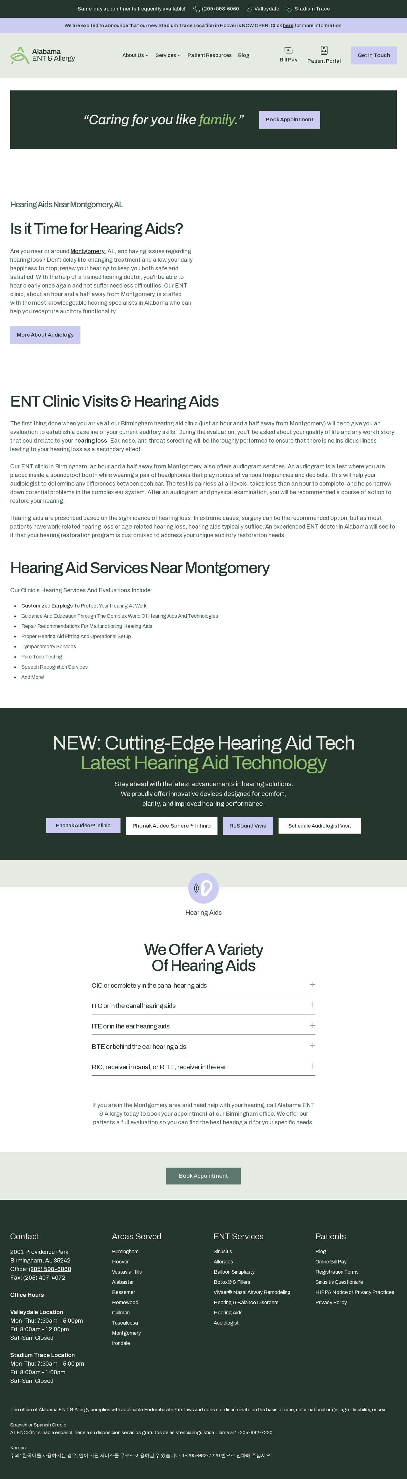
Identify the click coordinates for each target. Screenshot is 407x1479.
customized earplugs (47, 567)
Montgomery (88, 232)
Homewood (125, 1263)
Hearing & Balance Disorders (246, 1263)
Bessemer (123, 1253)
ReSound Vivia (248, 787)
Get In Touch (374, 55)
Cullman (121, 1273)
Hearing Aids (228, 1273)
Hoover (120, 1223)
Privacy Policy (331, 1263)
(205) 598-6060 (50, 1230)
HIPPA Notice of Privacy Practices (354, 1253)
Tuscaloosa (125, 1284)
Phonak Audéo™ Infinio (82, 787)
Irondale (121, 1304)
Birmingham (125, 1212)
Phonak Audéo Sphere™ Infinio (171, 787)
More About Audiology (45, 316)
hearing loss (90, 403)
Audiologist (226, 1284)
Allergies (223, 1223)
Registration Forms (337, 1233)
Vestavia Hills (127, 1233)
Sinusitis (223, 1212)
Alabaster (123, 1243)
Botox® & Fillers (232, 1243)
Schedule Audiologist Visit (321, 787)
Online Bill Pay (331, 1223)
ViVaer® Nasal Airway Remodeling (252, 1253)
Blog (243, 55)
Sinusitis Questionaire (339, 1243)
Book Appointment (290, 120)
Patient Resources (210, 55)
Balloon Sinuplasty (234, 1233)
